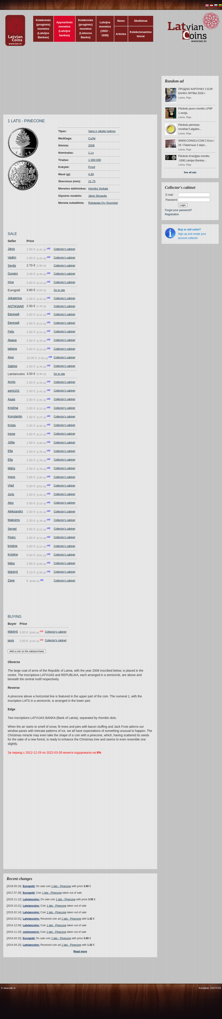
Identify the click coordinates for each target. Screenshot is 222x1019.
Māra (11, 563)
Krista (12, 425)
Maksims (14, 520)
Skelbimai (140, 20)
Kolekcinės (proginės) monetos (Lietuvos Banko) (85, 28)
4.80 (91, 174)
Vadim (12, 257)
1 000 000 (94, 160)
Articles (121, 34)
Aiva (11, 357)
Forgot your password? (178, 210)
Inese (11, 434)
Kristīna (13, 408)
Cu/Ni (92, 138)
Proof (91, 167)
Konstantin (15, 416)
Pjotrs (12, 537)
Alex (11, 503)
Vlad (11, 485)
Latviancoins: (31, 899)
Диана (12, 340)
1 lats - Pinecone (61, 886)
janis (11, 640)
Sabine (12, 366)
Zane (11, 580)
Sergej (12, 528)
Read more (80, 951)
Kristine (13, 554)
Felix (11, 331)
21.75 (92, 181)
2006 (91, 145)
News (121, 20)
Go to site (59, 290)
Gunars (13, 273)
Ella (10, 451)
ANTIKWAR (16, 306)
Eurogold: (29, 886)
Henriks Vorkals (98, 188)
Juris (11, 494)
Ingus (11, 477)
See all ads (190, 172)
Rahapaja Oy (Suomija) (103, 202)
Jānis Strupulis (97, 195)
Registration (172, 214)
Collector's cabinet (64, 249)
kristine (12, 546)
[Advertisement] (89, 82)
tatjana (12, 348)
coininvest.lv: (31, 931)
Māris (11, 468)
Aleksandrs (15, 511)
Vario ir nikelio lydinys (102, 131)
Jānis (11, 249)
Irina (11, 282)
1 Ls (91, 152)
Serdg (12, 265)
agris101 (14, 390)
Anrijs (11, 382)
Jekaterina (15, 298)
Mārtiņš (13, 572)
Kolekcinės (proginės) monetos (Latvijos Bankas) (43, 28)
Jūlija (11, 442)
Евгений (13, 314)
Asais (11, 399)
